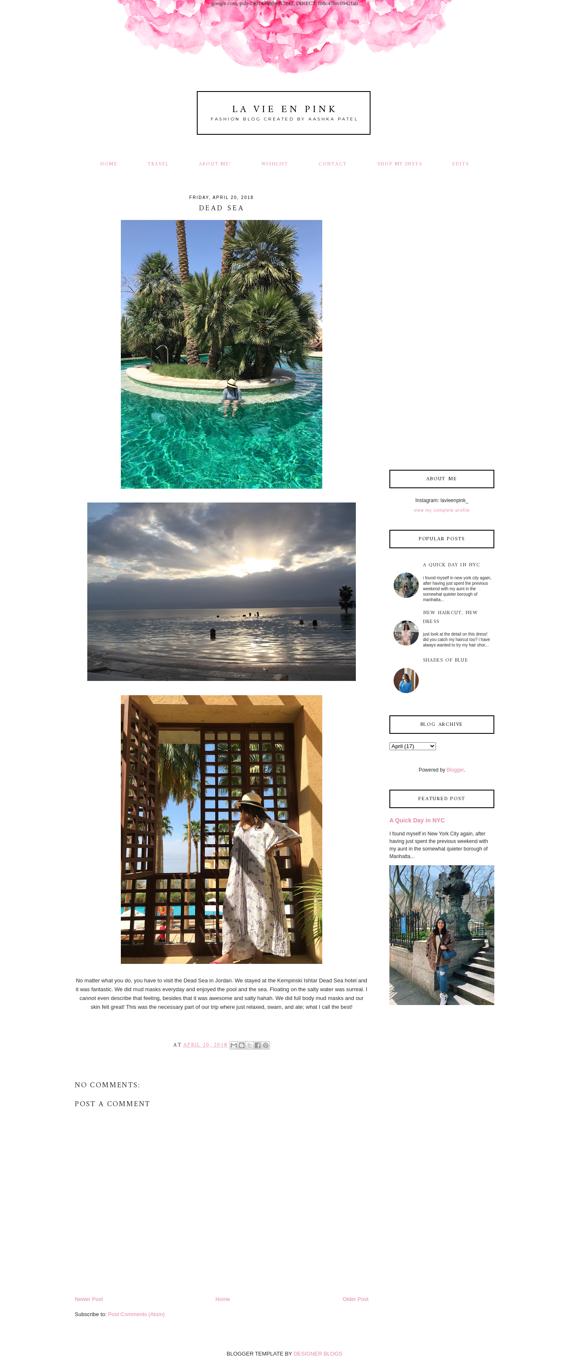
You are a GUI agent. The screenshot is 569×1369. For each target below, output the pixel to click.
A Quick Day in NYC (451, 565)
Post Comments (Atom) (136, 1314)
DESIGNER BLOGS (318, 1354)
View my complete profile (442, 510)
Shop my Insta (401, 164)
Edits (460, 164)
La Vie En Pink (284, 109)
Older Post (355, 1299)
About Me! (215, 164)
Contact (332, 164)
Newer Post (89, 1299)
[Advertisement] (441, 328)
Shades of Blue (445, 660)
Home (108, 164)
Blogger (455, 770)
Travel (158, 164)
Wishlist (275, 164)
